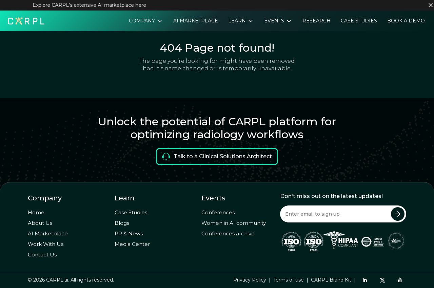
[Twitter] (382, 280)
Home (36, 212)
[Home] (26, 20)
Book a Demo (406, 21)
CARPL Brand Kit (331, 280)
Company (142, 21)
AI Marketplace (195, 21)
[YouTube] (400, 279)
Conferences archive (228, 233)
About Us (40, 223)
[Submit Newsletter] (398, 214)
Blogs (122, 223)
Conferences (218, 212)
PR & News (129, 233)
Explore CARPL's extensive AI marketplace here (93, 5)
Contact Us (42, 254)
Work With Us (45, 244)
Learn (237, 21)
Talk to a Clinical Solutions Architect (217, 156)
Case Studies (359, 21)
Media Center (132, 244)
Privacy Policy (249, 280)
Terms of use (288, 280)
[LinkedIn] (365, 279)
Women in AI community (233, 223)
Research (316, 21)
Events (274, 21)
